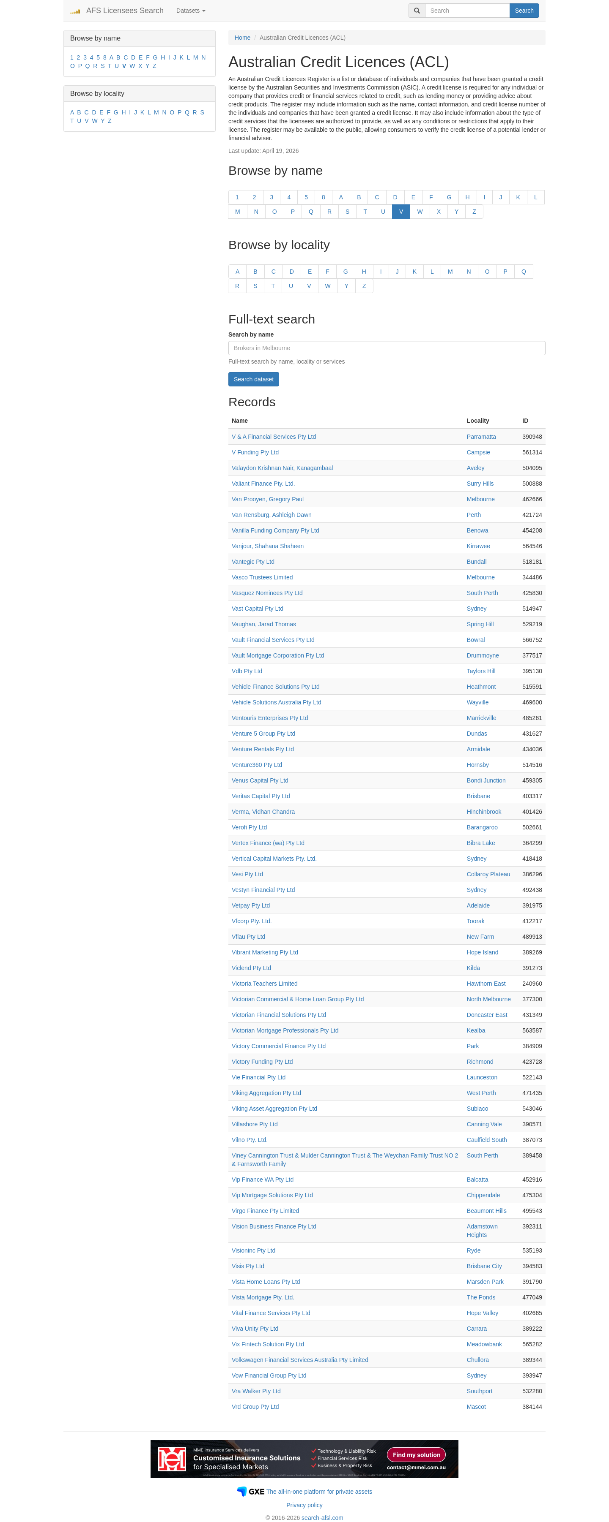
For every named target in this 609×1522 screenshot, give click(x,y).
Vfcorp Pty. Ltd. (252, 921)
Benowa (477, 530)
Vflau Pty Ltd (248, 936)
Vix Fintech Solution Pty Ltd (268, 1344)
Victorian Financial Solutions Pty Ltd (279, 1014)
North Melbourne (489, 999)
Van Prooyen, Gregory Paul (268, 499)
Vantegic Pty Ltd (253, 561)
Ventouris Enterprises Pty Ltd (270, 718)
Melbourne (481, 499)
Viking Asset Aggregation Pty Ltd (274, 1108)
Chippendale (483, 1195)
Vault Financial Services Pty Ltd (273, 639)
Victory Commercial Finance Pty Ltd (279, 1046)
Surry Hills (480, 483)
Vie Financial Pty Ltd (258, 1077)
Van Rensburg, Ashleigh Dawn (272, 514)
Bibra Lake (481, 843)
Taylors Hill (481, 671)
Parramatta (481, 436)
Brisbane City (484, 1266)
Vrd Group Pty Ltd (255, 1406)
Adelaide (478, 905)
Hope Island (483, 952)
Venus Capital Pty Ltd (260, 780)
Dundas (477, 733)
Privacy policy (304, 1505)
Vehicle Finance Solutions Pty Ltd (276, 686)
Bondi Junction (486, 780)
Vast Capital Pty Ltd (257, 608)
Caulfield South (487, 1139)
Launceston (482, 1077)
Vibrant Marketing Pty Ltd (265, 952)
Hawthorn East (486, 983)
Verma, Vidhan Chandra (263, 811)
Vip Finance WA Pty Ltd (263, 1179)
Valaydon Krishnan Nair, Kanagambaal (282, 468)
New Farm (480, 936)
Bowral (476, 639)
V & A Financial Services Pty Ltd (274, 436)
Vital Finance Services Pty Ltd (271, 1313)
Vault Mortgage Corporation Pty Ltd (278, 655)
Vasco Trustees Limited (262, 577)
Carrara (477, 1328)
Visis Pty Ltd (248, 1266)
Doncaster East (487, 1014)
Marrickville (482, 718)
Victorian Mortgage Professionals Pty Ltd (285, 1030)
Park (473, 1046)
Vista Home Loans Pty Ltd (266, 1281)
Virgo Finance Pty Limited (265, 1210)
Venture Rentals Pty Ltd (263, 749)
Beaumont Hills (487, 1210)
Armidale (478, 749)
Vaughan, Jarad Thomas (264, 624)
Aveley (476, 468)
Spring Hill (480, 624)
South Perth (482, 593)
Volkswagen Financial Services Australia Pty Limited (300, 1359)
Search (524, 10)
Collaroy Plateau (488, 874)
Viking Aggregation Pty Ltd (266, 1093)
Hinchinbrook (484, 811)
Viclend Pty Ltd (251, 968)
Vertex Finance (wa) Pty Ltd (268, 843)
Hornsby (478, 764)
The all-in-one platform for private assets (319, 1491)
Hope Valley (482, 1313)
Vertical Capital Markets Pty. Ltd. (274, 858)
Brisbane (478, 796)
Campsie (478, 452)
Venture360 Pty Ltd (257, 764)
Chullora (478, 1359)
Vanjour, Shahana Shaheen (268, 546)
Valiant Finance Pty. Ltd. (263, 483)
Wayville (478, 702)
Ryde (474, 1250)
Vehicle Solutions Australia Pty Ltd (276, 702)
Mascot (476, 1406)
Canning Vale (484, 1124)
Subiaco (477, 1108)
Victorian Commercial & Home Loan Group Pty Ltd (298, 999)
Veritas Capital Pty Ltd (261, 796)
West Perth (481, 1093)
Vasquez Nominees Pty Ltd (267, 593)
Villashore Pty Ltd (255, 1124)
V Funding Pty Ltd (255, 452)
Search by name (251, 334)
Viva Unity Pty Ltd (255, 1328)
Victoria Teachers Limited (265, 983)
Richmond (480, 1061)
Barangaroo (482, 827)
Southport (480, 1391)
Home (242, 37)
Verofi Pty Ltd (249, 827)
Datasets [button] (191, 10)
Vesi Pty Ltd (247, 874)
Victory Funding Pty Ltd (262, 1061)
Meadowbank (484, 1344)
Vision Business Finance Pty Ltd (274, 1226)
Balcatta (477, 1179)
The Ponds (481, 1297)
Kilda (473, 968)
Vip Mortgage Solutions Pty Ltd (272, 1195)
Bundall (477, 561)
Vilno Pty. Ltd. (250, 1139)
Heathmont (481, 686)
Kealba (476, 1030)
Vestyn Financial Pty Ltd (263, 889)
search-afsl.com (322, 1517)
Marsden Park (485, 1281)
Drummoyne (483, 655)
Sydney (477, 608)
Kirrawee (478, 546)
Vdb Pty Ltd (247, 671)
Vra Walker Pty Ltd (256, 1391)
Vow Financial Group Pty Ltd (269, 1375)
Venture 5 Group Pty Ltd (263, 733)
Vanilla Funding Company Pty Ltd (275, 530)
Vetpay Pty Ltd (251, 905)
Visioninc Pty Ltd (253, 1250)
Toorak (476, 921)
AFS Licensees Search (125, 10)
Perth (474, 514)
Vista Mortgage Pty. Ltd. (263, 1297)
